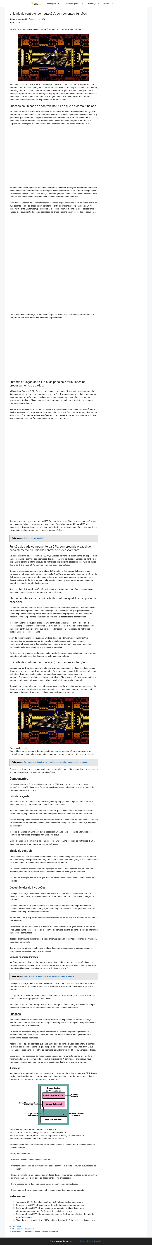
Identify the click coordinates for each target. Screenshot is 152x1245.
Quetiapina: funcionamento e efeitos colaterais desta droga (35, 1232)
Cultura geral (54, 3)
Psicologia (95, 3)
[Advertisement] (54, 145)
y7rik (18, 22)
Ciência (109, 3)
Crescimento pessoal (75, 3)
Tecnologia (21, 29)
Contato (83, 1241)
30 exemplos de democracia (23, 1229)
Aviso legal (74, 1241)
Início (12, 29)
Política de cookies (94, 1241)
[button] (118, 3)
